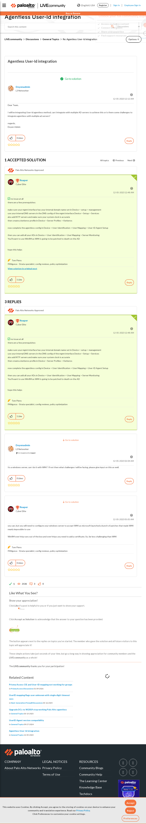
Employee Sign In (133, 5)
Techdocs (85, 794)
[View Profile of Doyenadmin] (23, 87)
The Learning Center (93, 781)
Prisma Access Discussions (22, 688)
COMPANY (13, 762)
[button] (130, 803)
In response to (27, 453)
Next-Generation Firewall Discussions (27, 703)
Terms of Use (51, 774)
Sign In (116, 5)
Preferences (130, 818)
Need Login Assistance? (128, 38)
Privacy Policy (83, 810)
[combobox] (60, 26)
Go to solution (73, 78)
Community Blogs (91, 768)
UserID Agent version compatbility (26, 720)
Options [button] (131, 94)
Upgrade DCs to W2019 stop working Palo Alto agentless (38, 709)
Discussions (32, 39)
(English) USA (86, 5)
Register (103, 5)
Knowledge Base (90, 787)
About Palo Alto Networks (23, 768)
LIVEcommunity (13, 39)
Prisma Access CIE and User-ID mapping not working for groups (40, 684)
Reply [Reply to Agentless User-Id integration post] (129, 141)
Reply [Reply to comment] (129, 282)
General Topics (50, 39)
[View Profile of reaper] (24, 180)
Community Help (90, 774)
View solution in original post (22, 268)
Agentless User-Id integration (24, 731)
